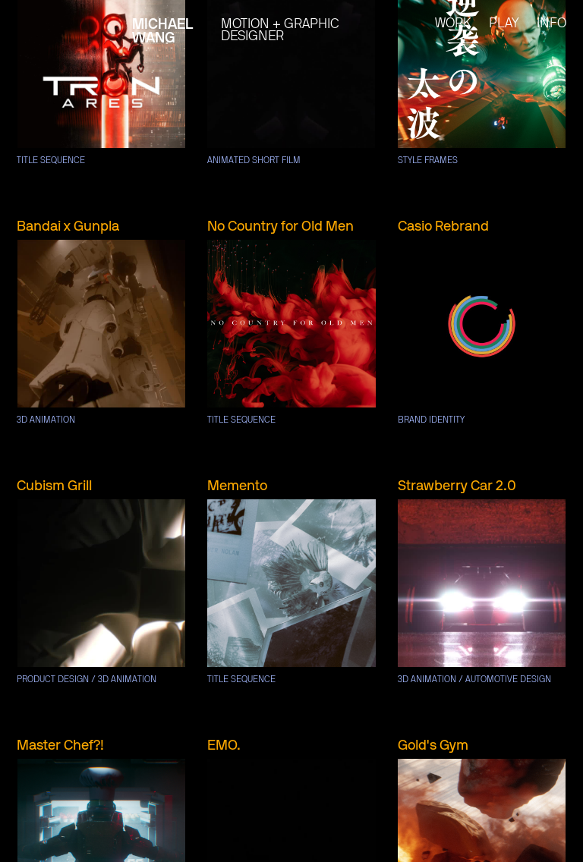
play (504, 23)
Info (551, 23)
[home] (77, 22)
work (453, 23)
